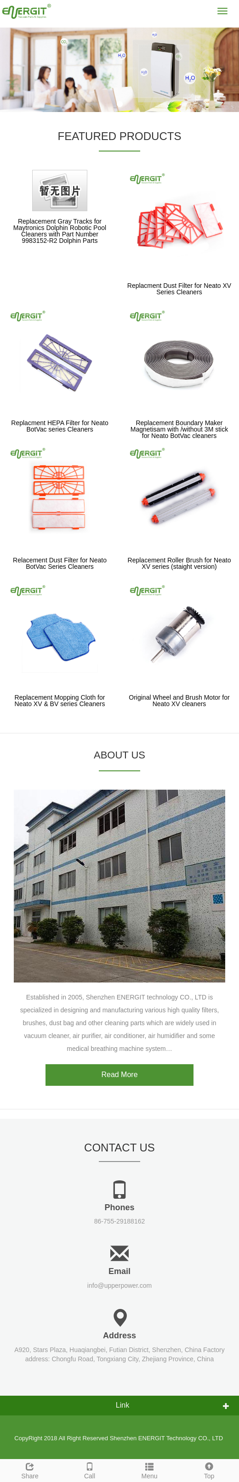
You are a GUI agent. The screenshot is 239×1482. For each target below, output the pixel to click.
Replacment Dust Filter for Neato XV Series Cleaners (179, 289)
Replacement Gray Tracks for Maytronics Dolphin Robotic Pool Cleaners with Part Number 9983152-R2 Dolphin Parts (59, 231)
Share (30, 1470)
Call (90, 1470)
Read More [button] (119, 1074)
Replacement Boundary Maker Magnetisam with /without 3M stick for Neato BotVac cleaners (179, 429)
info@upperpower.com (119, 1285)
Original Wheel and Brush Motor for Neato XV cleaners (179, 700)
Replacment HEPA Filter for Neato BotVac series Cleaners (59, 426)
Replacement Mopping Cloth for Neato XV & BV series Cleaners (60, 700)
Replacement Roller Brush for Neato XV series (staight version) (179, 563)
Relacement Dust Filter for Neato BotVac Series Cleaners (60, 563)
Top (209, 1470)
